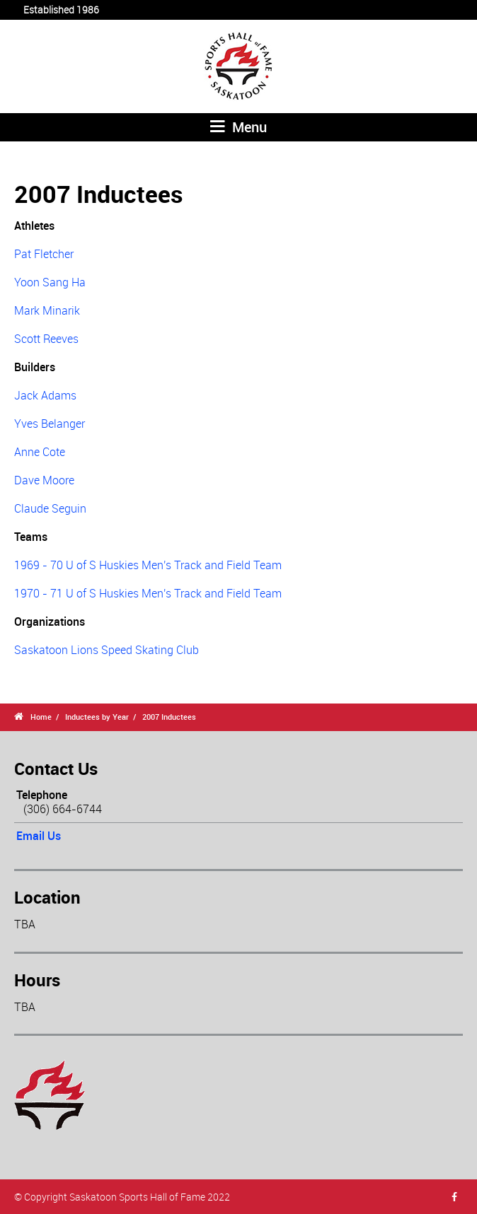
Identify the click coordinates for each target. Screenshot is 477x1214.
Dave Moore (44, 480)
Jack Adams (45, 395)
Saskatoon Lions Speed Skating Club (106, 650)
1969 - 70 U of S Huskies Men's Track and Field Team (148, 565)
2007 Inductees (169, 716)
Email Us (38, 836)
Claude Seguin (50, 508)
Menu (238, 126)
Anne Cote (39, 452)
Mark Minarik (47, 310)
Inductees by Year (97, 716)
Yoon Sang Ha (50, 282)
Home (41, 716)
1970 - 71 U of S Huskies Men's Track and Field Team (148, 593)
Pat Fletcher (44, 254)
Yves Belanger (49, 423)
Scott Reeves (46, 338)
